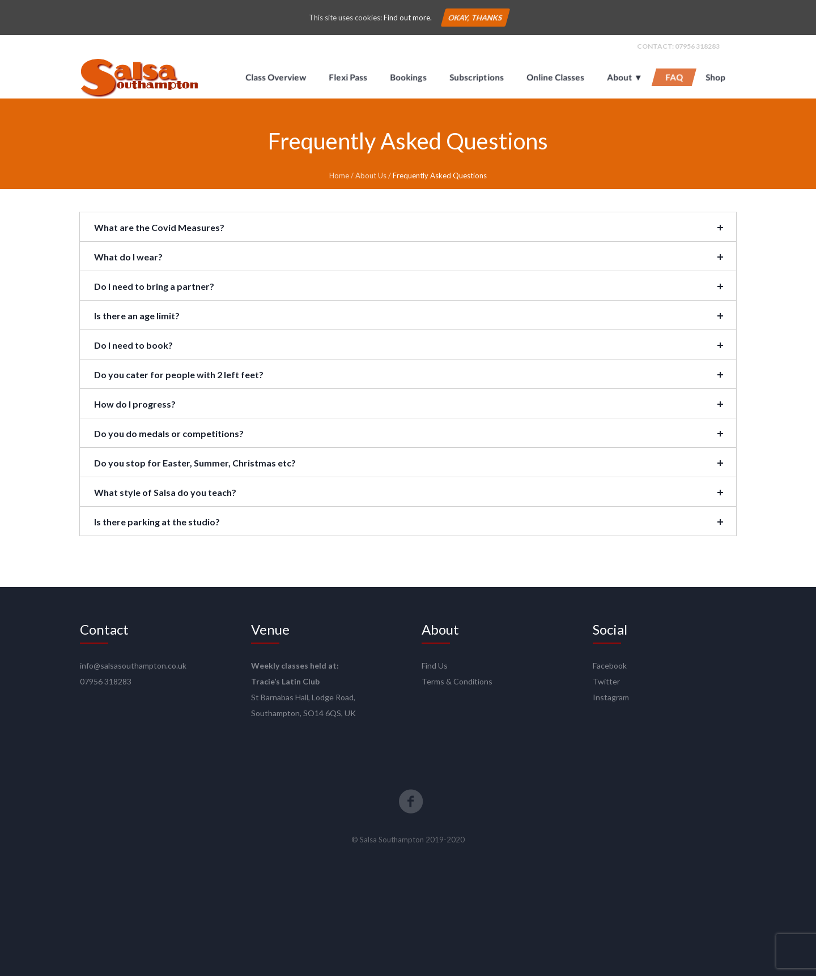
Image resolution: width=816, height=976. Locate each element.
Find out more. (408, 17)
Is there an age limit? (137, 315)
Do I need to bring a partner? (154, 286)
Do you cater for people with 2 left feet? (179, 374)
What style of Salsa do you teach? (165, 492)
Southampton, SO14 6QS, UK (303, 713)
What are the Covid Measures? (159, 227)
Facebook (610, 665)
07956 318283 (697, 46)
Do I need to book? (133, 345)
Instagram (611, 697)
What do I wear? (128, 256)
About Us (370, 175)
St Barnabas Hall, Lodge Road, (303, 697)
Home (339, 175)
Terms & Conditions (457, 681)
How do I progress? (135, 404)
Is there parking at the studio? (157, 521)
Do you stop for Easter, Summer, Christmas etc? (195, 462)
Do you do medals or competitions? (169, 433)
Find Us (435, 665)
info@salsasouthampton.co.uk (133, 665)
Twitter (606, 681)
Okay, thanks (475, 17)
